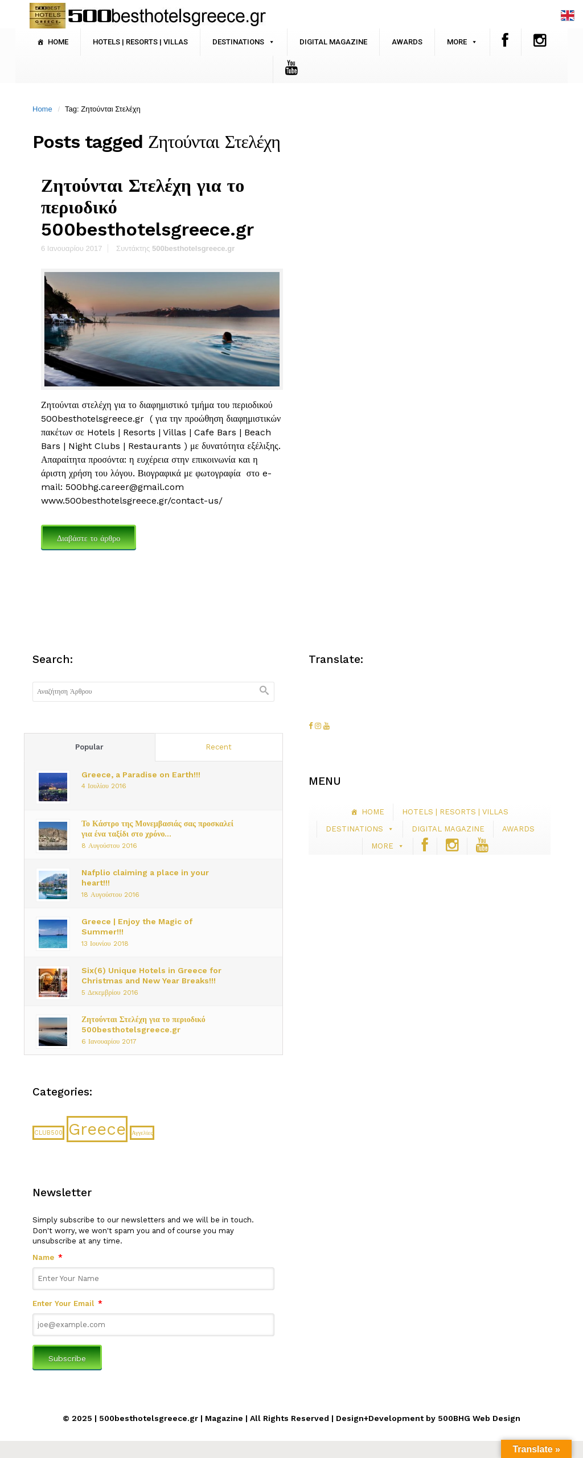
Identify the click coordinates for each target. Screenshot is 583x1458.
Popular (89, 747)
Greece (97, 1129)
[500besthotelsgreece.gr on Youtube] (326, 726)
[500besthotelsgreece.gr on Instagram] (319, 726)
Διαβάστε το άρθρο (88, 538)
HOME (58, 42)
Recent (219, 747)
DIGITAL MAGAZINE (333, 42)
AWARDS (407, 42)
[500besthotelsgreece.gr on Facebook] (312, 726)
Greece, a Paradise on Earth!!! (140, 774)
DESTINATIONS (238, 42)
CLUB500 (48, 1132)
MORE (457, 42)
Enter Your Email (67, 1303)
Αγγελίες (142, 1132)
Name (47, 1257)
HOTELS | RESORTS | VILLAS (140, 42)
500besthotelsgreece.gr (193, 248)
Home (42, 109)
